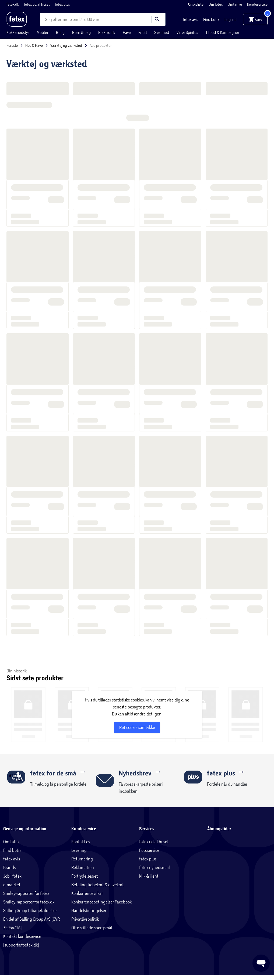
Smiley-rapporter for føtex (26, 893)
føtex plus (62, 4)
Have (127, 32)
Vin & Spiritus (187, 32)
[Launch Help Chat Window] (261, 963)
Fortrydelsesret (84, 875)
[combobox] (54, 19)
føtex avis (191, 19)
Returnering (82, 858)
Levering (79, 850)
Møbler (42, 32)
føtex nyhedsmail (154, 867)
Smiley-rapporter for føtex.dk (28, 901)
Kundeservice (257, 4)
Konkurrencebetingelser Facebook (101, 901)
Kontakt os (80, 841)
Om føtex (216, 4)
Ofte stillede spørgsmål (91, 927)
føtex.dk (13, 4)
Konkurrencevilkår (87, 893)
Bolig (60, 32)
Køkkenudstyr (17, 32)
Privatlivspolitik (85, 918)
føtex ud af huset (37, 4)
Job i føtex (12, 875)
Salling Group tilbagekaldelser (30, 910)
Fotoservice (149, 850)
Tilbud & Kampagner (222, 32)
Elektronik (106, 32)
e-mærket (11, 884)
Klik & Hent (149, 875)
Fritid (142, 32)
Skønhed (161, 32)
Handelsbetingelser (88, 910)
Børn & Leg (81, 32)
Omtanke (235, 4)
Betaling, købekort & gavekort (97, 884)
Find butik (211, 19)
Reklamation (82, 867)
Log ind (230, 19)
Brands (9, 867)
